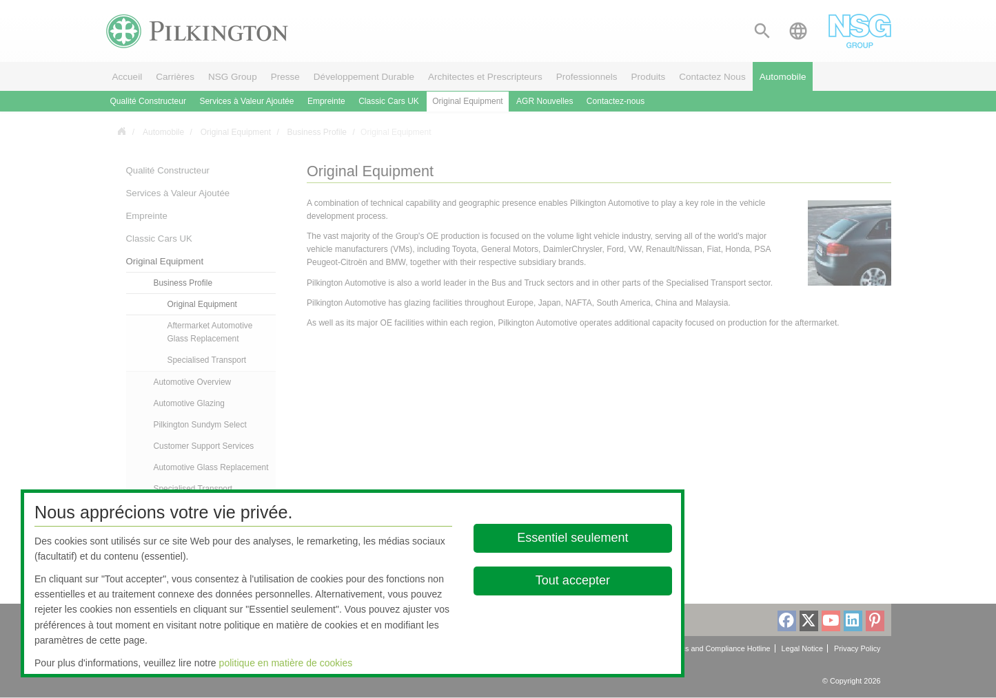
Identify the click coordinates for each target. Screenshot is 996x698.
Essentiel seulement (572, 537)
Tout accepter (572, 580)
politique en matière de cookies (286, 662)
